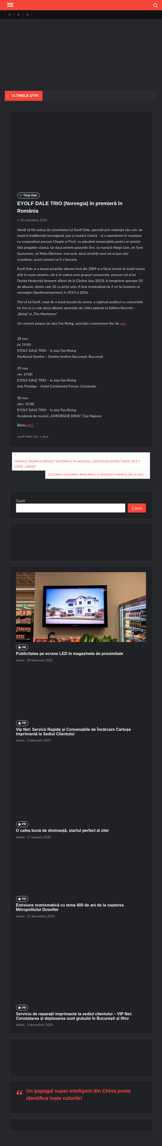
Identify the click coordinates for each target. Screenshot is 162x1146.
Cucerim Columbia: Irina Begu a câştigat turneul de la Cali (96, 474)
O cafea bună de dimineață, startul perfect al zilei (62, 830)
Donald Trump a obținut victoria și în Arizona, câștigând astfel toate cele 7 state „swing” (77, 463)
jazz (123, 323)
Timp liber (30, 195)
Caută (20, 501)
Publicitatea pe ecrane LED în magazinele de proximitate (69, 653)
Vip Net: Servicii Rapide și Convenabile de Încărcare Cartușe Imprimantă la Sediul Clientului (73, 731)
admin (20, 660)
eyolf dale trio (27, 436)
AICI (30, 425)
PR (24, 647)
